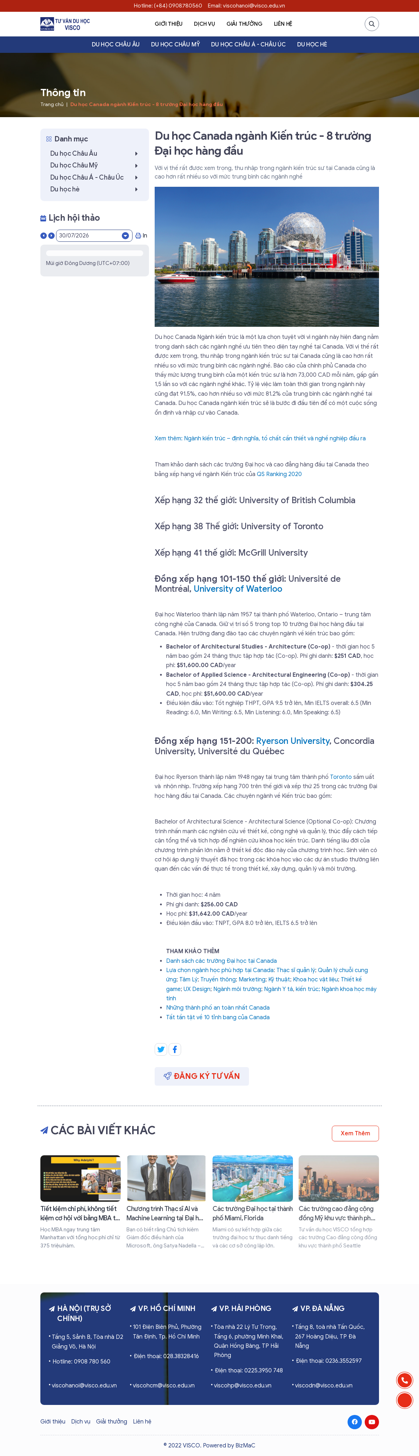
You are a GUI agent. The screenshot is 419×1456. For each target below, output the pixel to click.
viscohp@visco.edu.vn (242, 1385)
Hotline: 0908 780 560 (81, 1361)
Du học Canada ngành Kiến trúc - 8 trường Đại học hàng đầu (146, 104)
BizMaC (245, 1445)
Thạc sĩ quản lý (295, 970)
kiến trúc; (308, 989)
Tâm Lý (188, 979)
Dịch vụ (204, 24)
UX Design (197, 989)
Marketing (252, 979)
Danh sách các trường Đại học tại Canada (221, 961)
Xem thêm (355, 1133)
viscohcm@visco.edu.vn (164, 1385)
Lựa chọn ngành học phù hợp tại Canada (220, 970)
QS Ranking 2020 (279, 474)
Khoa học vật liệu (315, 979)
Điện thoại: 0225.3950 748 (249, 1370)
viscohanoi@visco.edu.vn (84, 1385)
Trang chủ (52, 104)
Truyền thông (218, 979)
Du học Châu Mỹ (175, 44)
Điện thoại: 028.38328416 (166, 1356)
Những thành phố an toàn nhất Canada (218, 1007)
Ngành (330, 989)
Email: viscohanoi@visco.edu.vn (246, 5)
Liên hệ (283, 24)
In (141, 235)
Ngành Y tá (278, 989)
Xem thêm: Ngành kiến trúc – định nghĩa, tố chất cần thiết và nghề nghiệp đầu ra (260, 438)
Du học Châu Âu (116, 44)
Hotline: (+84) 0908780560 (168, 5)
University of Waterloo (238, 589)
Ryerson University (292, 741)
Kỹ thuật (279, 979)
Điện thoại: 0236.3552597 (329, 1361)
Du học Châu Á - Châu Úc (248, 44)
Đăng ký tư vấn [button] (202, 1076)
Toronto (341, 777)
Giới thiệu (169, 24)
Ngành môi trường (237, 989)
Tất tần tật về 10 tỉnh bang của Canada (218, 1017)
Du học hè (312, 44)
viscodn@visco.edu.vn (324, 1385)
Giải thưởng (244, 24)
